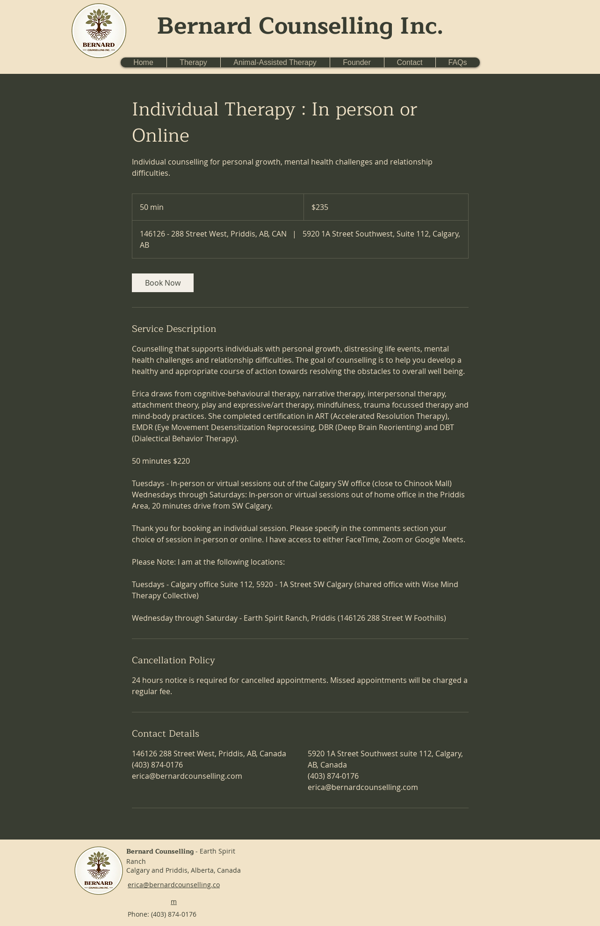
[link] (163, 282)
